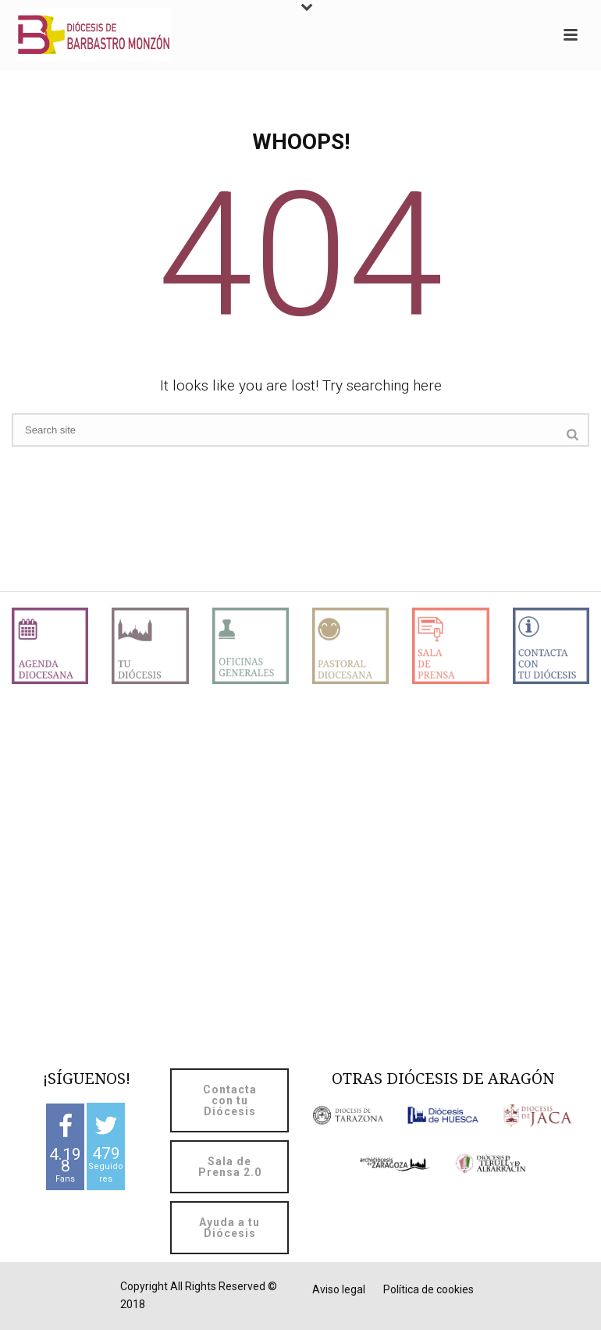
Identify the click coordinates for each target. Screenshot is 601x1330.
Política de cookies (428, 1289)
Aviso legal (338, 1289)
